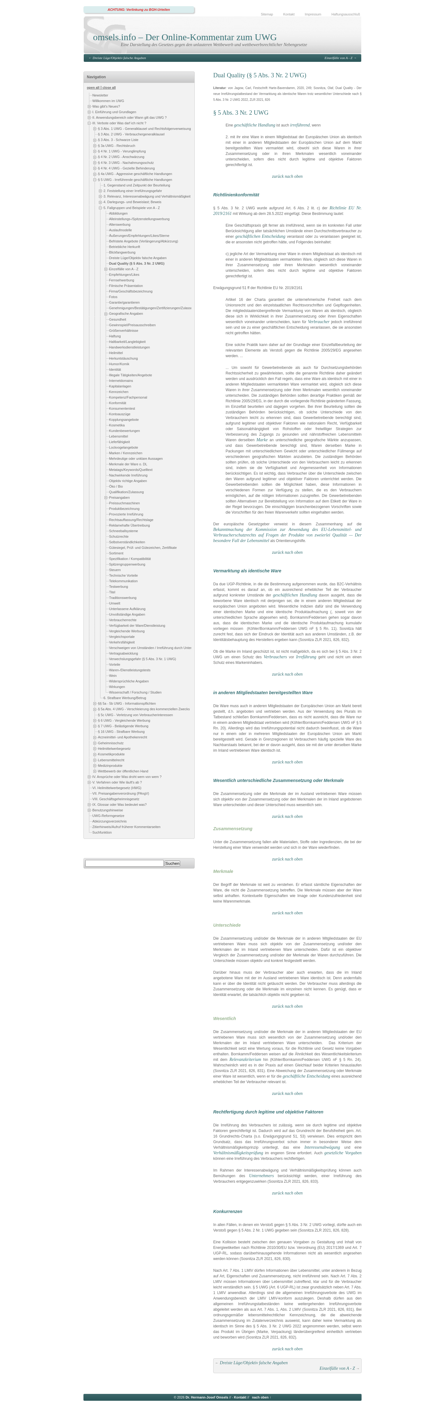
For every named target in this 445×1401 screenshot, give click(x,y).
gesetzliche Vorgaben (343, 1153)
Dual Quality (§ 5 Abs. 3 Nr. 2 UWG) (136, 263)
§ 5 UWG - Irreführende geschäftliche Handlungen (135, 180)
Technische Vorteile (123, 575)
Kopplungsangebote (124, 419)
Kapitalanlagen (120, 386)
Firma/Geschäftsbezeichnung (130, 291)
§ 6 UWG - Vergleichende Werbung (124, 720)
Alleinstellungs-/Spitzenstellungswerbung (139, 219)
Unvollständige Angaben (127, 614)
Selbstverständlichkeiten (127, 542)
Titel (112, 592)
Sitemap (267, 14)
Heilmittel (116, 353)
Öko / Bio (116, 486)
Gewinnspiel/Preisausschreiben (132, 325)
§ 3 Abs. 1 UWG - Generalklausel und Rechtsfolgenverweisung (144, 128)
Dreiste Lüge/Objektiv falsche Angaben (119, 58)
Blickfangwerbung (122, 252)
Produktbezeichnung (124, 508)
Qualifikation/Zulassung (126, 492)
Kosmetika (117, 425)
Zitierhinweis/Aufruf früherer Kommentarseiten (126, 827)
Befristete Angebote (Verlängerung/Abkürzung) (143, 241)
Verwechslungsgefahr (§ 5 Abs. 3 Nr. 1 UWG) (142, 659)
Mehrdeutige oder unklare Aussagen (136, 458)
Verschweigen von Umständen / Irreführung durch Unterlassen (155, 648)
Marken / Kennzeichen (125, 453)
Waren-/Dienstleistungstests (129, 670)
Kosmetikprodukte (111, 754)
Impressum (313, 14)
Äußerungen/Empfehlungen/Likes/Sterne (139, 235)
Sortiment (116, 553)
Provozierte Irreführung (126, 514)
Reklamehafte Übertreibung (129, 525)
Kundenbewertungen (124, 431)
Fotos (113, 297)
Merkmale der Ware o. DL (128, 464)
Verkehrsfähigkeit (122, 642)
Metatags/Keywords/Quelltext (130, 470)
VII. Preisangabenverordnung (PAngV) (120, 794)
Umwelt (114, 603)
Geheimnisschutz (111, 743)
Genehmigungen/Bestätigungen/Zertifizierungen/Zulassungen (154, 308)
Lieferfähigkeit (119, 442)
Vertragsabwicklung (123, 653)
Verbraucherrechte (123, 620)
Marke (262, 440)
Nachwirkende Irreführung (128, 475)
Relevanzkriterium (245, 1059)
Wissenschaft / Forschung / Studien (135, 692)
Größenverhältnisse (123, 330)
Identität (115, 369)
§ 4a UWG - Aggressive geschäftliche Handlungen (135, 174)
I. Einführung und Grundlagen (114, 112)
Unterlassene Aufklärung (127, 609)
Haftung (115, 336)
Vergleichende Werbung (127, 631)
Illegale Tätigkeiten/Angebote (130, 375)
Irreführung (306, 657)
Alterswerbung (119, 224)
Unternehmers (261, 1175)
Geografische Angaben (126, 314)
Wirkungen (117, 687)
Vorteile (114, 664)
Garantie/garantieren (124, 303)
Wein (113, 675)
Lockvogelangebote (123, 447)
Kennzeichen (118, 392)
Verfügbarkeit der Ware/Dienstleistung (137, 625)
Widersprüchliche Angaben (129, 681)
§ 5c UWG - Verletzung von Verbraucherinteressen (135, 715)
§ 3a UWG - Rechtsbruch (116, 145)
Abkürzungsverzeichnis (109, 821)
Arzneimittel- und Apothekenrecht (122, 737)
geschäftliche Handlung (254, 125)
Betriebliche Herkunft (124, 247)
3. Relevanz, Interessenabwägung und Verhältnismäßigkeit (147, 196)
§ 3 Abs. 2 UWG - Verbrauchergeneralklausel (131, 134)
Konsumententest (122, 408)
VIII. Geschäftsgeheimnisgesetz (115, 799)
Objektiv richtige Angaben (128, 481)
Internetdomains (121, 380)
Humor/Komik (119, 364)
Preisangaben (119, 497)
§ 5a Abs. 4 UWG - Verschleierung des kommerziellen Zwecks (144, 709)
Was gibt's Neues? (106, 106)
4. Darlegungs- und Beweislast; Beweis (132, 202)
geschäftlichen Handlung (295, 595)
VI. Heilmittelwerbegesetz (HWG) (116, 788)
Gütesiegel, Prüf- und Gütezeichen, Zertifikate (143, 547)
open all (93, 87)
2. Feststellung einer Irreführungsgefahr (133, 191)
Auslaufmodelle (120, 230)
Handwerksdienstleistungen (129, 347)
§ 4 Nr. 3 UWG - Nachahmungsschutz (126, 162)
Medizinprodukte (110, 765)
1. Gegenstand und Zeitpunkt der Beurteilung (137, 185)
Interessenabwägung (322, 1147)
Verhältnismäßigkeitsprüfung (238, 1153)
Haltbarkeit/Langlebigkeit (127, 342)
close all (109, 87)
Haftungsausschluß (346, 14)
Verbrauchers (275, 657)
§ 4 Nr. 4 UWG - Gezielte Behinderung (126, 168)
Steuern (115, 570)
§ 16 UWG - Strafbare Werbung (121, 731)
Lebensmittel (118, 436)
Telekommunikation (123, 581)
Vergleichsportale (122, 637)
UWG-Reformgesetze (108, 816)
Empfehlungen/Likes (124, 275)
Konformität (117, 403)
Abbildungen (118, 213)
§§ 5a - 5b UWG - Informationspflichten (127, 703)
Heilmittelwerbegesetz (114, 748)
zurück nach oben (287, 176)
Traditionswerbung (122, 598)
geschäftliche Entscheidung (306, 1076)
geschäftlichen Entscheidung (260, 236)
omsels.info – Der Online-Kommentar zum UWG (185, 37)
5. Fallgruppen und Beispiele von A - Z (132, 208)
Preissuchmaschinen (124, 503)
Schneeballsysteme (123, 531)
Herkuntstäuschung (123, 358)
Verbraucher (318, 321)
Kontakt (289, 14)
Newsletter (100, 95)
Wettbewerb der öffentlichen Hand (123, 771)
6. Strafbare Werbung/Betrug (125, 698)
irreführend (300, 125)
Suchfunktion (102, 833)
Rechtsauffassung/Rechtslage (131, 520)
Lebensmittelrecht (111, 760)
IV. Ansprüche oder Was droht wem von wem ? (127, 777)
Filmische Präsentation (126, 286)
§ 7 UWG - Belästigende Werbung (123, 726)
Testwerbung (118, 586)
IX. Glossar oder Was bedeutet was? (119, 804)
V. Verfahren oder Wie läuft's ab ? (117, 782)
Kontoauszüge (119, 414)
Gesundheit (117, 319)
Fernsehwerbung (121, 280)
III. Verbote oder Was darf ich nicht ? (119, 123)
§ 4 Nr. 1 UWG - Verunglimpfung (122, 151)
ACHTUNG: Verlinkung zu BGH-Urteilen (139, 9)
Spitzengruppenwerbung (127, 564)
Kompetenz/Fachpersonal (128, 397)
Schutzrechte (119, 536)
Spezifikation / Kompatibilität (130, 559)
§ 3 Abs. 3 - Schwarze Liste (118, 140)
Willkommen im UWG (108, 101)
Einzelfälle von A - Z (338, 58)
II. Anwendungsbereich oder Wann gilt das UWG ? (129, 117)
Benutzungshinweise (107, 810)
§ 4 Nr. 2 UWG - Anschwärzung (121, 157)
